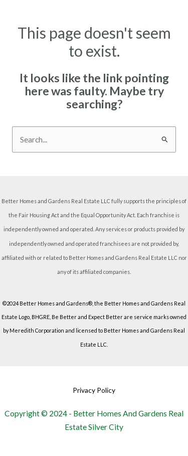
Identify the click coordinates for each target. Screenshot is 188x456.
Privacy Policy (94, 390)
